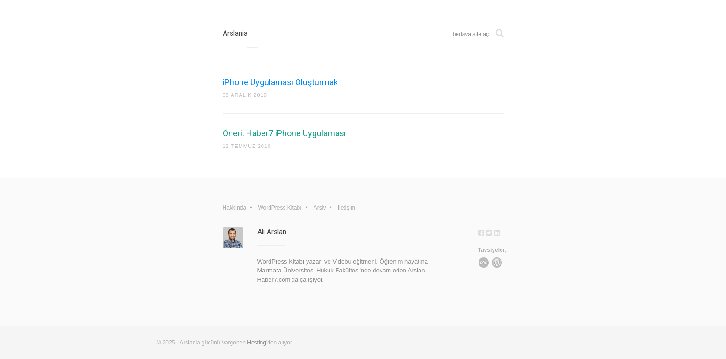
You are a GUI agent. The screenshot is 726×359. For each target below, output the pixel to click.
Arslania (235, 33)
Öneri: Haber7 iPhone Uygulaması (284, 133)
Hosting (256, 342)
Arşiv (320, 208)
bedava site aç (471, 34)
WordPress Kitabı (279, 208)
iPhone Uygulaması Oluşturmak (280, 82)
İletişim (346, 208)
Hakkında (235, 208)
